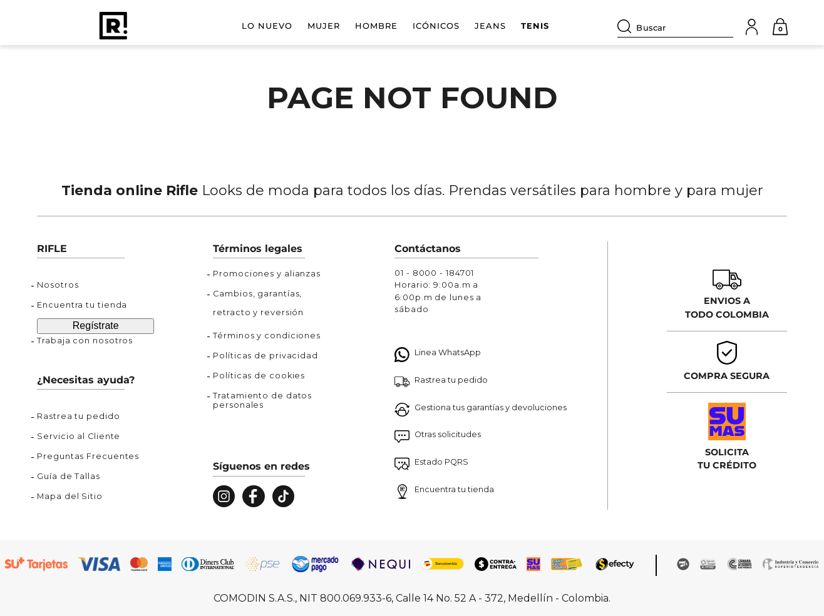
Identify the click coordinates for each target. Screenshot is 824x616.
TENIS (535, 26)
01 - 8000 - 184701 (434, 273)
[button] (95, 420)
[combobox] (675, 26)
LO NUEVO (267, 26)
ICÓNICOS (436, 26)
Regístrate (96, 325)
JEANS (490, 26)
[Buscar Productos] (626, 26)
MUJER (323, 26)
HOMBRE (376, 26)
